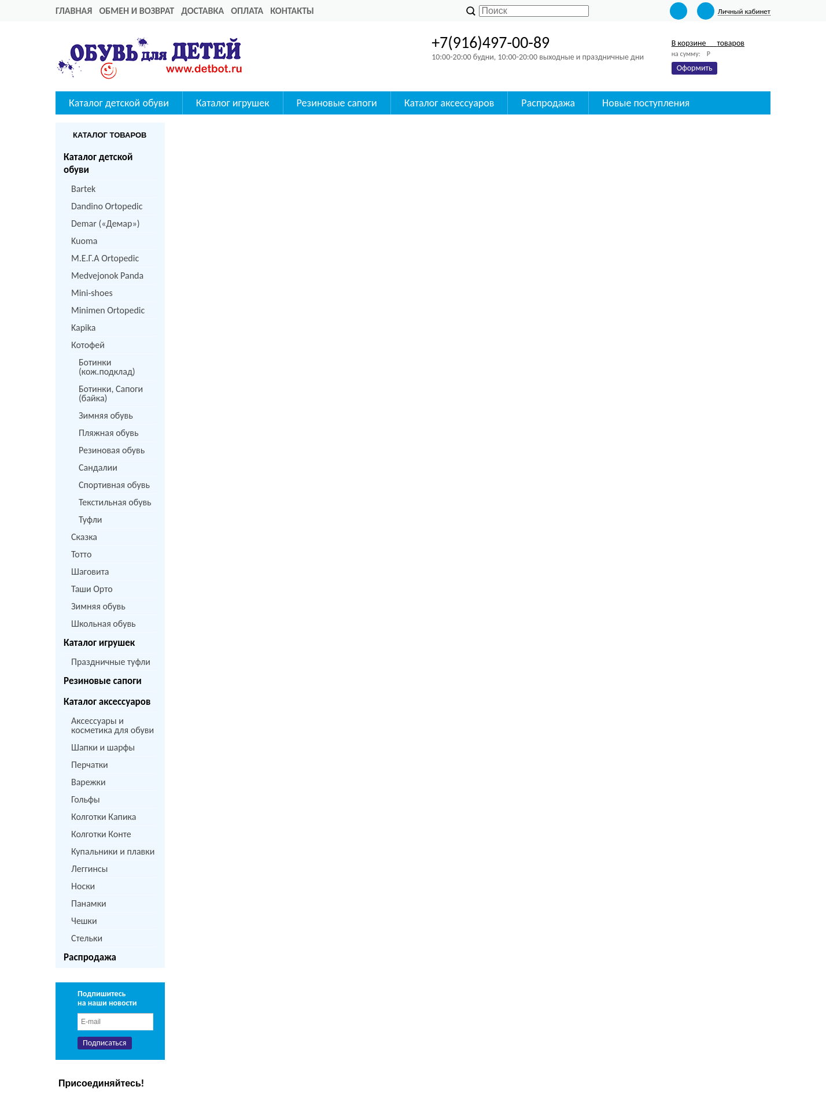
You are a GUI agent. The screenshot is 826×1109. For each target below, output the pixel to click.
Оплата (247, 10)
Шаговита (90, 571)
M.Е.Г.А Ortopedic (105, 258)
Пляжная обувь (108, 432)
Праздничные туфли (110, 661)
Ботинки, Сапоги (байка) (111, 393)
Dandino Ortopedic (106, 206)
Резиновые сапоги (337, 103)
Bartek (83, 188)
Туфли (90, 519)
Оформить (695, 68)
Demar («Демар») (105, 223)
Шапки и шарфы (103, 747)
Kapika (83, 327)
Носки (83, 886)
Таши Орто (92, 588)
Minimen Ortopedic (108, 310)
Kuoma (84, 240)
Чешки (84, 920)
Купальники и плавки (112, 851)
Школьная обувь (103, 623)
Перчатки (89, 764)
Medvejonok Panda (107, 275)
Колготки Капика (103, 816)
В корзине (708, 43)
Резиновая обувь (112, 450)
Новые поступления (645, 103)
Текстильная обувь (115, 502)
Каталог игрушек (233, 103)
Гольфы (85, 799)
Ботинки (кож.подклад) (107, 367)
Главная (74, 10)
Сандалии (98, 467)
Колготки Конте (101, 834)
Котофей (88, 344)
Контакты (292, 10)
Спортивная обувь (114, 484)
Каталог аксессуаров (449, 103)
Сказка (84, 536)
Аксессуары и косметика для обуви (112, 725)
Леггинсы (89, 868)
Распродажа (548, 103)
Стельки (86, 938)
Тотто (81, 554)
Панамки (88, 903)
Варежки (88, 782)
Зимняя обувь (106, 415)
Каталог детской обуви (119, 103)
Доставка (202, 10)
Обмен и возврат (136, 10)
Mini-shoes (92, 292)
